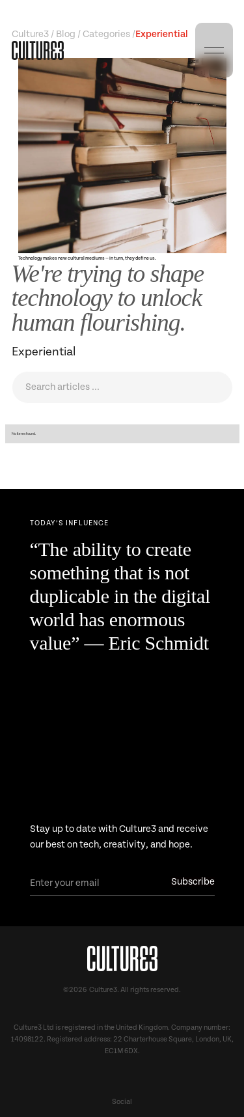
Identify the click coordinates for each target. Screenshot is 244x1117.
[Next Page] (122, 525)
